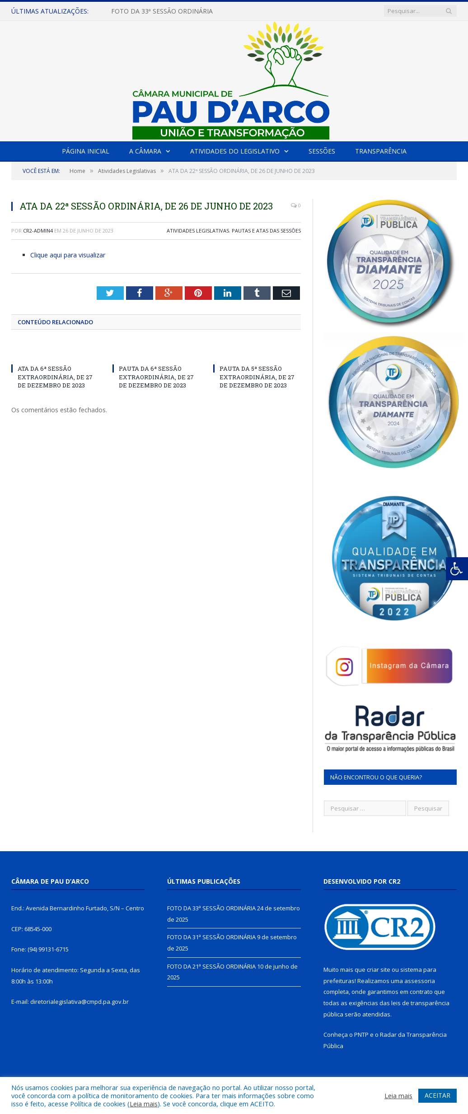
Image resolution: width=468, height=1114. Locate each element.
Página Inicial (85, 151)
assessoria (419, 981)
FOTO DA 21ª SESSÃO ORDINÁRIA (211, 966)
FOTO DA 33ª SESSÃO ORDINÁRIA (162, 11)
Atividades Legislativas (198, 230)
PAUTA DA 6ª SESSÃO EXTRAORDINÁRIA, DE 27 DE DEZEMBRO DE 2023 (156, 376)
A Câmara (145, 151)
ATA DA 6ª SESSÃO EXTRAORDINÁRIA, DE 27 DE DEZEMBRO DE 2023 (55, 376)
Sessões (322, 151)
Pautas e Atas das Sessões (266, 230)
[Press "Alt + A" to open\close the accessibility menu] (457, 568)
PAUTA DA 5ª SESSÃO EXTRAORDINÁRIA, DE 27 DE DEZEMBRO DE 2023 (257, 376)
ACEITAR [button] (437, 1095)
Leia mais (144, 1103)
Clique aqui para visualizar (67, 255)
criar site (378, 969)
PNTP (361, 1034)
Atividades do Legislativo (235, 151)
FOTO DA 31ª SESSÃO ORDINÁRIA (211, 937)
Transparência (381, 151)
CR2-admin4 (38, 230)
